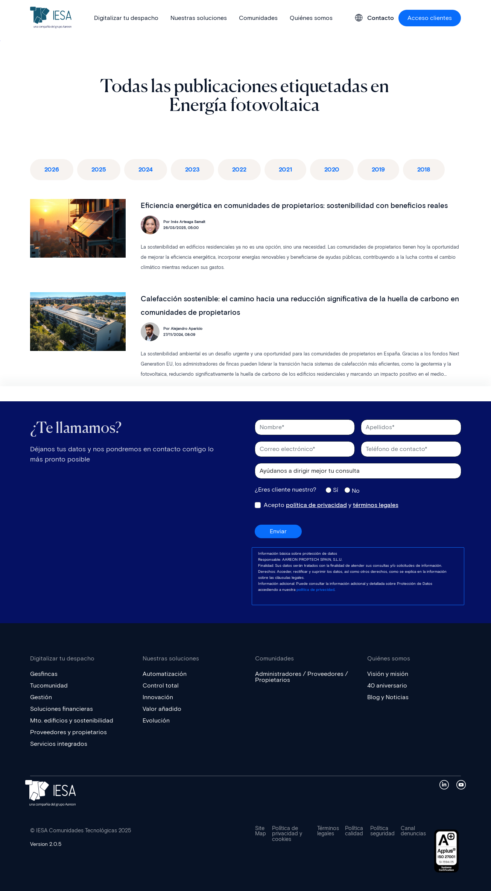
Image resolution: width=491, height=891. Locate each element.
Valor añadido (162, 708)
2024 (145, 169)
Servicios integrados (58, 743)
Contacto (380, 18)
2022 (239, 169)
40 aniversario (387, 685)
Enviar (278, 531)
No (356, 490)
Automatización (165, 673)
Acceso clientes (429, 17)
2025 (98, 169)
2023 (192, 169)
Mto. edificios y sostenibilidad (71, 720)
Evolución (156, 720)
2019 (378, 169)
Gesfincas (44, 673)
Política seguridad (382, 831)
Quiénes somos (311, 18)
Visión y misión (387, 673)
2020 (331, 169)
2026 (51, 169)
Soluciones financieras (61, 708)
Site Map (260, 831)
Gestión (41, 697)
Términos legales (328, 831)
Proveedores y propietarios (68, 732)
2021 (285, 169)
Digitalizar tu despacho (126, 18)
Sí (335, 489)
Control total (161, 685)
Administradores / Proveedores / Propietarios (301, 676)
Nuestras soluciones (198, 18)
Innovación (158, 697)
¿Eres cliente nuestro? (285, 490)
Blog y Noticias (388, 697)
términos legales (375, 504)
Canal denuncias (413, 831)
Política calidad (354, 831)
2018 (423, 169)
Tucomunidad (49, 685)
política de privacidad (316, 504)
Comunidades (258, 18)
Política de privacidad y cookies (287, 834)
